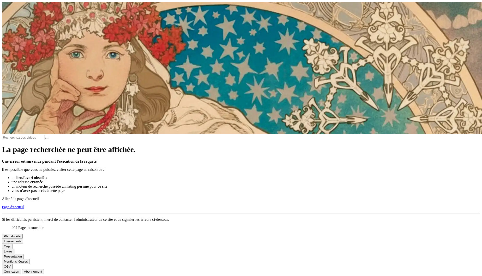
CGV (7, 266)
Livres (8, 251)
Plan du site (12, 236)
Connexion (11, 271)
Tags (7, 246)
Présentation (13, 256)
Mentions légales (16, 261)
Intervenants (12, 241)
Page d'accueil (13, 207)
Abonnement (33, 271)
